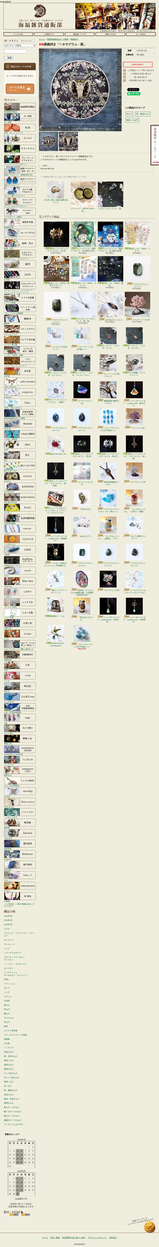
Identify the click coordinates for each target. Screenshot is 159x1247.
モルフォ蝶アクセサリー (20, 192)
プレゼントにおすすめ (13, 1124)
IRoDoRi (20, 425)
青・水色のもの (10, 1056)
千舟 (20, 666)
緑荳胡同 (20, 866)
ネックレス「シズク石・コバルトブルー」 (82, 365)
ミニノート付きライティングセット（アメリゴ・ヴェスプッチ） (56, 502)
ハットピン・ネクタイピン (15, 964)
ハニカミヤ (20, 761)
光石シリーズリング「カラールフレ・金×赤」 (56, 237)
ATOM (25, 1214)
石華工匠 (20, 624)
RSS (14, 1214)
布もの (7, 1009)
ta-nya (20, 635)
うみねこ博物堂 (20, 435)
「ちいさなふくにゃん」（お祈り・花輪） (134, 501)
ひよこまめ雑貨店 (20, 782)
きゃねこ (20, 509)
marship (20, 792)
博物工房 (20, 740)
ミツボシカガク (20, 813)
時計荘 (20, 687)
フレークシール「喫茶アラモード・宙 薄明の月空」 (83, 237)
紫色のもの (9, 1069)
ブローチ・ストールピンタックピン (14, 958)
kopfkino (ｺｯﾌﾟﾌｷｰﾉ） (20, 561)
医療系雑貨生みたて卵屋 (20, 414)
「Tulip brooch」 (82, 500)
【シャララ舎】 (20, 603)
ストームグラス (20, 330)
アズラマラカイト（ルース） (137, 272)
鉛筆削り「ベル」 (55, 607)
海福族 (7, 1039)
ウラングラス (20, 150)
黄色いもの (9, 1060)
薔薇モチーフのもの (12, 1120)
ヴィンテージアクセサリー (20, 160)
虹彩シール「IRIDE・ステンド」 (83, 271)
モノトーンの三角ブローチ (108, 365)
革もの (7, 1022)
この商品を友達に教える (140, 74)
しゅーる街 (20, 614)
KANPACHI (20, 488)
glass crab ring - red (55, 445)
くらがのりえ (20, 540)
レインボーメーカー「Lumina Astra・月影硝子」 (134, 610)
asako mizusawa (20, 383)
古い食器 (20, 118)
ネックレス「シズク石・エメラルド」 (56, 365)
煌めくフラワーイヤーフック (56, 582)
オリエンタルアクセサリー (20, 202)
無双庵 (20, 824)
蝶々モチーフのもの (12, 1111)
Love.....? (20, 876)
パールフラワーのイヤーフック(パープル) (134, 582)
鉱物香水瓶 (20, 223)
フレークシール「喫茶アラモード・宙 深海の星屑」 (110, 237)
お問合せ (110, 34)
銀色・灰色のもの (11, 1099)
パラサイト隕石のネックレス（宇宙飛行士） (55, 555)
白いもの (8, 1086)
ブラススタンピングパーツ (20, 362)
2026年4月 (8, 920)
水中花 (20, 372)
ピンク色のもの (10, 1073)
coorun (20, 530)
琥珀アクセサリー (20, 181)
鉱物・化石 (20, 244)
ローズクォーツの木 (137, 306)
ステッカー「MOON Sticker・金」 (83, 197)
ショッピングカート (141, 34)
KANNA (20, 477)
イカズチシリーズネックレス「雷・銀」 (83, 307)
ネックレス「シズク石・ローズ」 (108, 338)
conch (20, 572)
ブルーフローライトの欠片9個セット (108, 419)
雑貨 (20, 265)
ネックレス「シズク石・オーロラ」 (134, 338)
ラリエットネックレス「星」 (110, 196)
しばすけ (20, 593)
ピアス (7, 929)
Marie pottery (20, 803)
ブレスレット (9, 944)
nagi (20, 719)
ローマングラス (20, 234)
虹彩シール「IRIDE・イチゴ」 (137, 237)
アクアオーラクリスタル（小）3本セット (108, 501)
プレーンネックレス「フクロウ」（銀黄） (56, 392)
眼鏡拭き (74, 39)
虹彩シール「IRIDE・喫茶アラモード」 (56, 271)
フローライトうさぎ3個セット (82, 338)
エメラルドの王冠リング (56, 338)
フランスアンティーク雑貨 (15, 1035)
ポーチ (7, 988)
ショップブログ (79, 34)
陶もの (7, 1013)
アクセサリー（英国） (20, 213)
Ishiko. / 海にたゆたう (20, 404)
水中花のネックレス (110, 306)
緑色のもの (9, 1065)
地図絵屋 (20, 656)
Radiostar (20, 855)
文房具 (20, 276)
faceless (20, 887)
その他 (7, 1043)
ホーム (18, 34)
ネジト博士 (20, 729)
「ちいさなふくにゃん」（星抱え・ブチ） (108, 528)
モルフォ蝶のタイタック (134, 528)
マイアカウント (19, 40)
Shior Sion (20, 582)
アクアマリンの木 (134, 472)
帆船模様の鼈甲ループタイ (108, 392)
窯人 (20, 456)
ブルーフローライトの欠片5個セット (82, 636)
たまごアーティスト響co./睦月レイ (20, 645)
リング (7, 948)
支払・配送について (49, 34)
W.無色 (20, 897)
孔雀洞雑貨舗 (20, 519)
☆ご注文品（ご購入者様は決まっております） (19, 905)
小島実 (20, 551)
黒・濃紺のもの (10, 1090)
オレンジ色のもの (11, 1077)
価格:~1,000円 (132, 120)
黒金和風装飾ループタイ (108, 473)
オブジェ (8, 996)
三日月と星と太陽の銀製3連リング (56, 192)
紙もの (7, 1005)
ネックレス (9, 940)
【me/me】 (20, 834)
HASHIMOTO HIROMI (20, 750)
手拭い (7, 979)
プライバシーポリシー (97, 1237)
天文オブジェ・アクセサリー (20, 255)
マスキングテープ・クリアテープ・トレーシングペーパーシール (20, 287)
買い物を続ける (140, 77)
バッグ (7, 992)
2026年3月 (8, 924)
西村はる (20, 771)
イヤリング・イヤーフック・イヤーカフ (19, 934)
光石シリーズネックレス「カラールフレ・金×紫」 (134, 447)
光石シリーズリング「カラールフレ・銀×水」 (108, 446)
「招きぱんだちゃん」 (82, 609)
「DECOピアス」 (82, 527)
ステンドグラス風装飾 (20, 309)
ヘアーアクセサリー (12, 953)
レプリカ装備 (20, 299)
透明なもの (9, 1103)
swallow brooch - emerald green (55, 636)
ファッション (9, 984)
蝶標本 (20, 320)
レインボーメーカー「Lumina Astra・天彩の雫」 (108, 610)
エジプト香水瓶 (20, 341)
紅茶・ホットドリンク (20, 129)
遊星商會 (20, 845)
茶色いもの (9, 1082)
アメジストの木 (134, 418)
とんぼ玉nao (20, 698)
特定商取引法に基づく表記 (140, 80)
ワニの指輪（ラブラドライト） (134, 365)
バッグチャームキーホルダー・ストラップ (15, 973)
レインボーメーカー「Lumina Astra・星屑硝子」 (56, 529)
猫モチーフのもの (11, 1116)
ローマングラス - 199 (82, 392)
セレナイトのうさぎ (82, 473)
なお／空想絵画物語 (20, 708)
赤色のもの (9, 1052)
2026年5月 (8, 916)
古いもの (20, 139)
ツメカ (20, 677)
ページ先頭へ (150, 1228)
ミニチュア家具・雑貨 (20, 351)
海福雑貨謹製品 (20, 108)
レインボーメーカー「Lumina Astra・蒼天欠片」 (134, 394)
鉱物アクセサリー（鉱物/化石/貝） (20, 171)
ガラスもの (9, 1018)
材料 (6, 1026)
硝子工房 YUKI (20, 467)
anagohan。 (20, 393)
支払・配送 (55, 1237)
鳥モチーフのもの (11, 1107)
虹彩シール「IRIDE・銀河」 (110, 271)
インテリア (9, 1048)
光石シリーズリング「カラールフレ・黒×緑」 (82, 446)
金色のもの (9, 1094)
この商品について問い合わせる (140, 70)
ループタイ (9, 968)
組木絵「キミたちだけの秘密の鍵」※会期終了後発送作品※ (81, 583)
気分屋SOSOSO (20, 498)
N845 (20, 446)
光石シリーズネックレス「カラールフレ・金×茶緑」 (56, 474)
